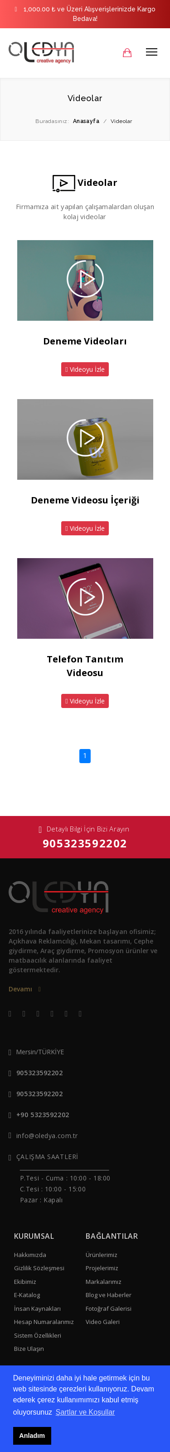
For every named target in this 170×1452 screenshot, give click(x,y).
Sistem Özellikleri (37, 1335)
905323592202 (85, 843)
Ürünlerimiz (101, 1255)
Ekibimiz (25, 1282)
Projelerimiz (102, 1268)
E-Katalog (27, 1295)
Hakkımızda (30, 1255)
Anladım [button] (32, 1435)
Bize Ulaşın (29, 1348)
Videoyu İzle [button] (84, 369)
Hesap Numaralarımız (44, 1322)
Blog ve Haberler (108, 1295)
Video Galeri (103, 1322)
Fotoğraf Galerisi (108, 1308)
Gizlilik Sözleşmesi (39, 1268)
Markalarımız (103, 1282)
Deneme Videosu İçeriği (85, 500)
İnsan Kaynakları (37, 1308)
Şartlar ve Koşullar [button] (85, 1412)
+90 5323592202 (42, 1114)
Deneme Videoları (85, 341)
